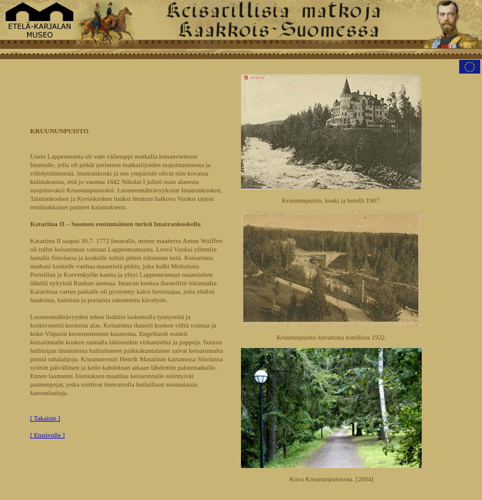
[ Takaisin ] (45, 418)
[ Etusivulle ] (47, 434)
